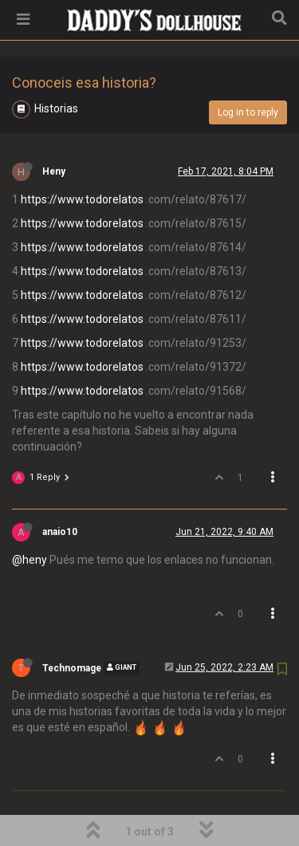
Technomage (71, 627)
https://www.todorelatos (82, 158)
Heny (53, 130)
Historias (56, 67)
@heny (29, 519)
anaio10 (59, 491)
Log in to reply (248, 71)
